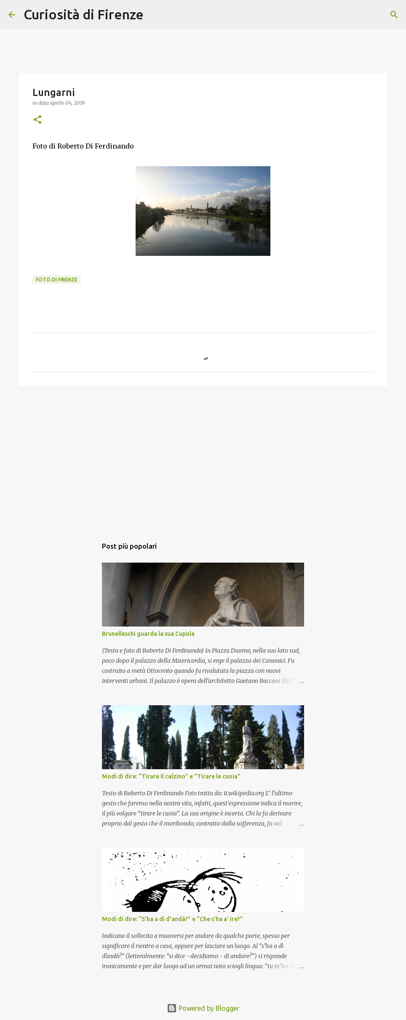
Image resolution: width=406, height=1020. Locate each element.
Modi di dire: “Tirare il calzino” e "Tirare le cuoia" (171, 776)
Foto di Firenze (56, 279)
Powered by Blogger (203, 1008)
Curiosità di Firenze (84, 14)
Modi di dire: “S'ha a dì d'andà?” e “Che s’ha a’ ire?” (172, 919)
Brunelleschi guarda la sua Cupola (148, 633)
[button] (37, 120)
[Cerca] (155, 15)
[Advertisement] (203, 457)
